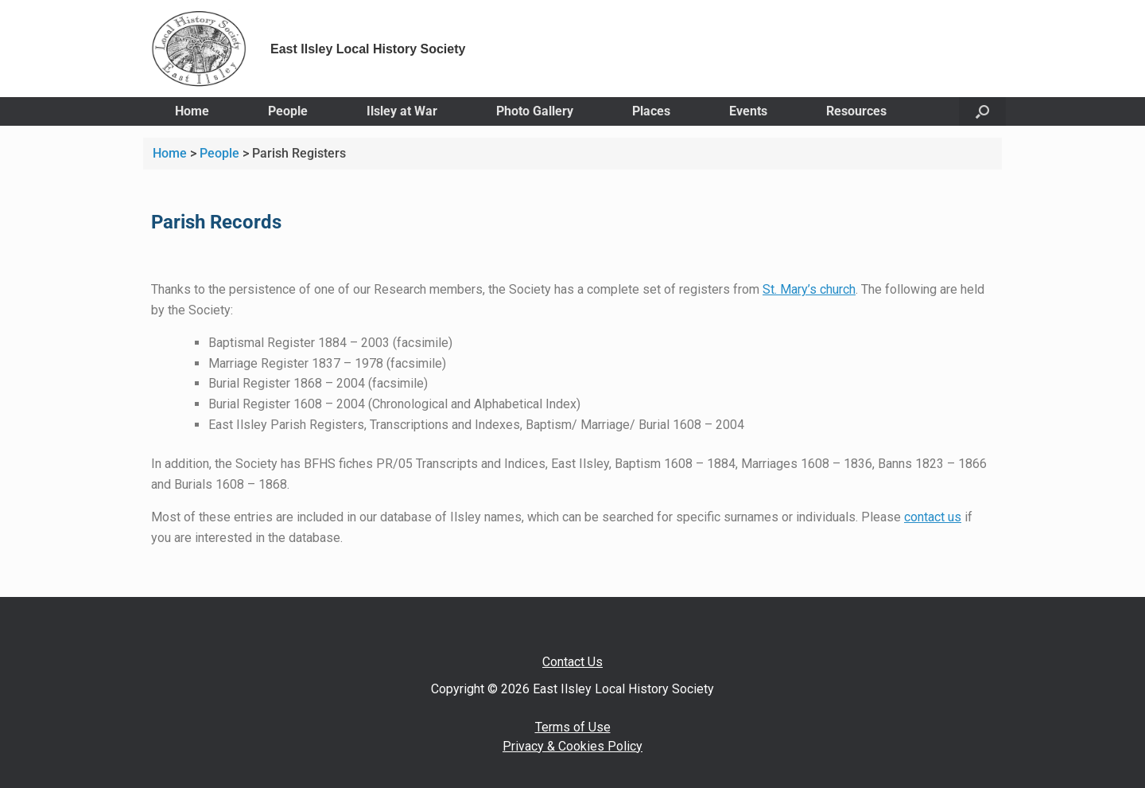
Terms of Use (573, 727)
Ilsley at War (402, 111)
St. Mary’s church (809, 289)
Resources (856, 111)
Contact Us (572, 661)
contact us (932, 517)
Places (651, 111)
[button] (982, 111)
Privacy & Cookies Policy (572, 746)
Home (192, 111)
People (288, 111)
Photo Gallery (534, 111)
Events (748, 111)
